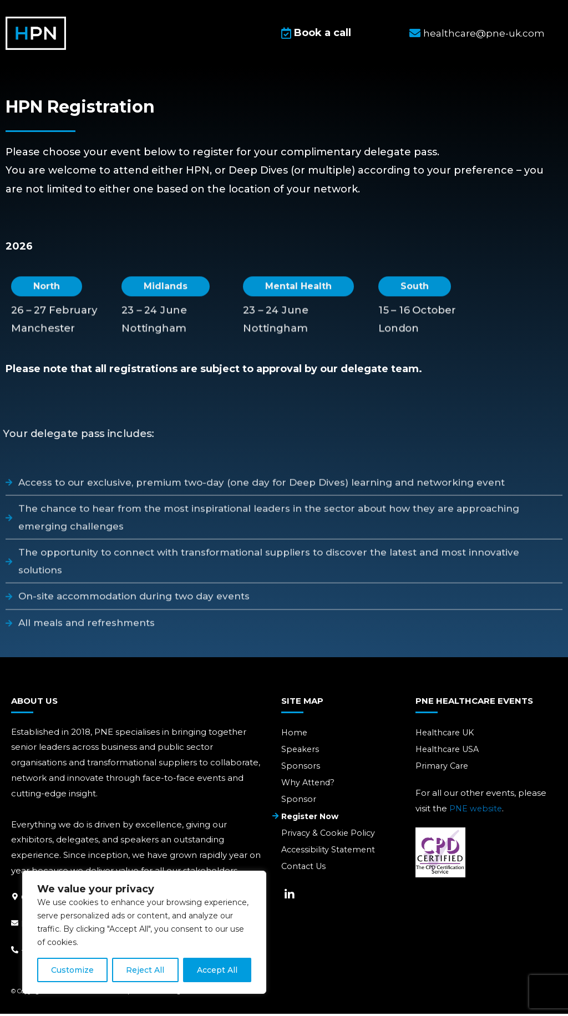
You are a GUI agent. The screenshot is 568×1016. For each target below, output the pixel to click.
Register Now (311, 820)
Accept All (217, 970)
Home (294, 734)
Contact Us (304, 871)
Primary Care (442, 768)
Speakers (301, 751)
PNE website (476, 811)
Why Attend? (309, 785)
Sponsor (298, 802)
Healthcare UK (447, 734)
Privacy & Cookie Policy (329, 837)
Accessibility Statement (330, 854)
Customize (72, 970)
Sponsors (300, 768)
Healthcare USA (449, 751)
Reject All (145, 970)
